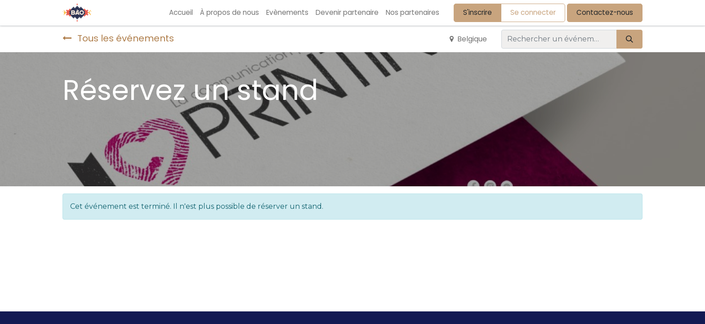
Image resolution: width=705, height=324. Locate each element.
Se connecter (533, 12)
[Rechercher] (629, 39)
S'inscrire (477, 12)
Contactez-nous (604, 12)
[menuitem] (180, 13)
